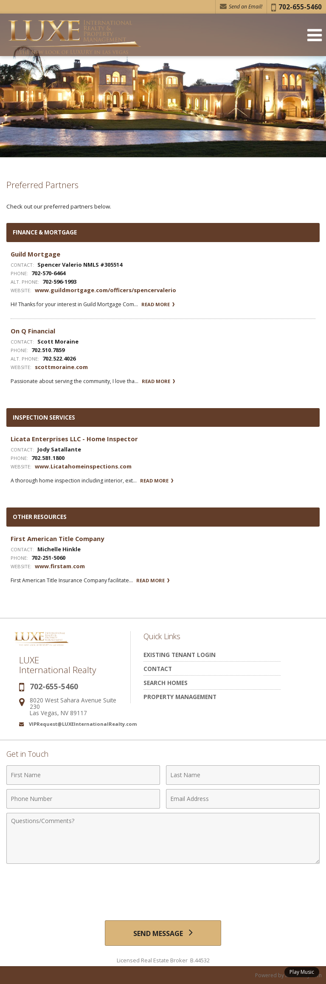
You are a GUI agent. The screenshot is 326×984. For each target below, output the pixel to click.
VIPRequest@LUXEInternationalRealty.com (83, 724)
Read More (157, 304)
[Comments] (163, 838)
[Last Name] (243, 775)
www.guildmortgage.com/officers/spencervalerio (105, 290)
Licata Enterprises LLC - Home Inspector (74, 438)
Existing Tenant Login (179, 655)
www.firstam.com (60, 566)
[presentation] (163, 888)
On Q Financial (33, 331)
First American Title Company (57, 538)
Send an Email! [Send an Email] (241, 6)
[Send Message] (163, 933)
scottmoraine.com (61, 367)
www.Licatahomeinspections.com (83, 466)
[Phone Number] (83, 799)
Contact (157, 669)
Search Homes (165, 683)
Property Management (179, 697)
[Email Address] (243, 799)
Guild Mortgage (35, 254)
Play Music (301, 972)
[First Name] (83, 775)
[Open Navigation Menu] (314, 35)
